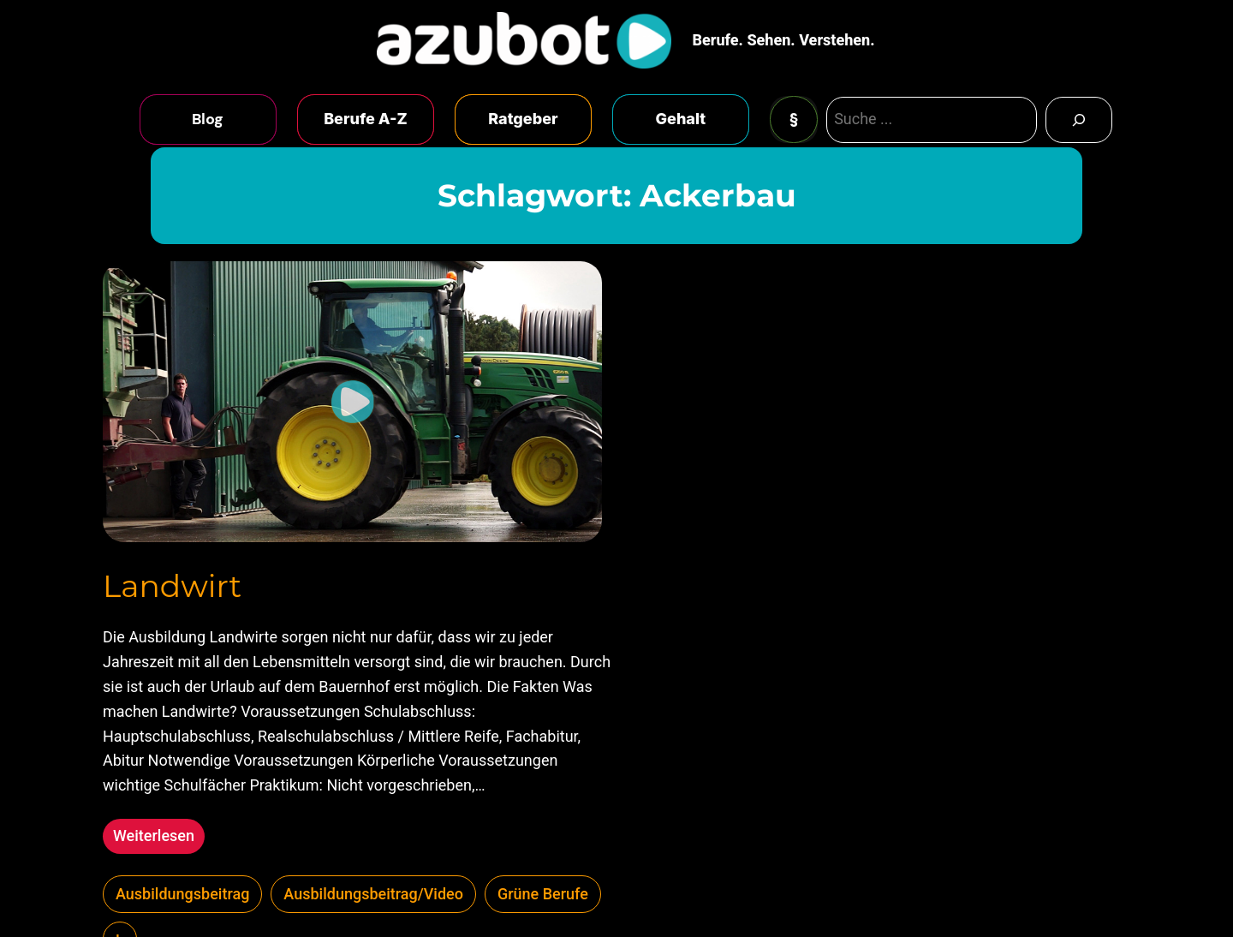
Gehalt (681, 119)
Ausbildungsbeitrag (182, 894)
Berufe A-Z (366, 119)
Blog (207, 119)
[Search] (1078, 120)
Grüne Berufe (542, 894)
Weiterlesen (159, 838)
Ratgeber (522, 119)
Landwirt (172, 586)
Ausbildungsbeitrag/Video (373, 894)
